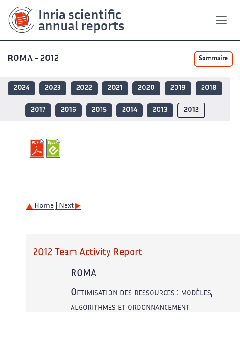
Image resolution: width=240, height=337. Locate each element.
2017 (38, 110)
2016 (68, 110)
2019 (178, 88)
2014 (129, 110)
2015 (99, 110)
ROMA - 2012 (33, 59)
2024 (21, 88)
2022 (84, 88)
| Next (68, 206)
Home (40, 206)
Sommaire (213, 59)
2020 (146, 88)
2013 (160, 110)
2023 (53, 88)
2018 (209, 88)
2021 (115, 88)
